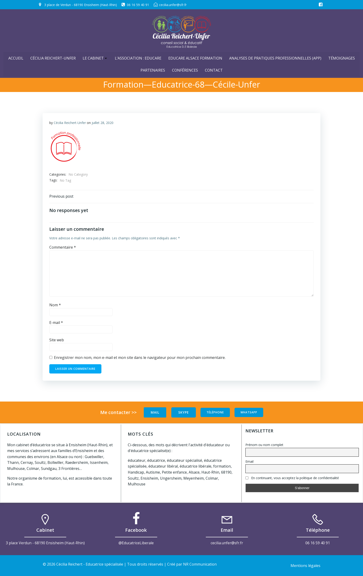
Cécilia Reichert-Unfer (53, 57)
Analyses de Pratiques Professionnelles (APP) (275, 57)
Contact (214, 69)
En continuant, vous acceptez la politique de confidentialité (292, 478)
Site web (56, 340)
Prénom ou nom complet (264, 445)
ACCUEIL (15, 57)
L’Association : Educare (138, 57)
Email (249, 461)
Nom (55, 305)
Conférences (185, 69)
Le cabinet (95, 57)
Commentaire (62, 247)
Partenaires (153, 69)
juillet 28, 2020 (102, 122)
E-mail (56, 323)
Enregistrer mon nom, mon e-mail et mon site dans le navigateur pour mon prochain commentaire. (139, 358)
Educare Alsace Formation (195, 57)
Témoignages (341, 57)
